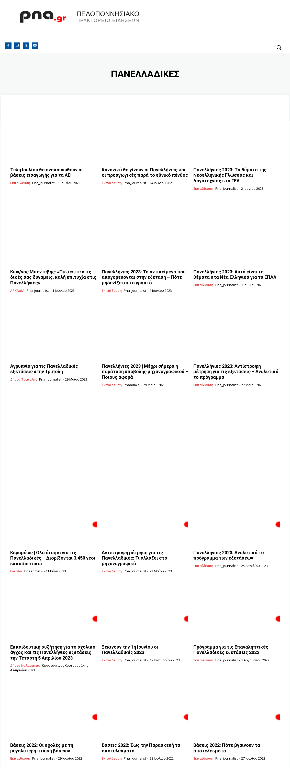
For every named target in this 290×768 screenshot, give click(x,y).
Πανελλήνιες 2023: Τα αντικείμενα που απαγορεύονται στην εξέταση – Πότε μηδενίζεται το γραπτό (138, 273)
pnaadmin (132, 372)
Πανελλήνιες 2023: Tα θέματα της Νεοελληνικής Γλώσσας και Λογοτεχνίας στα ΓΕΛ (235, 174)
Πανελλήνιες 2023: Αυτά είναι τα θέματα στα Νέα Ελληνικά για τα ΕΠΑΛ (235, 270)
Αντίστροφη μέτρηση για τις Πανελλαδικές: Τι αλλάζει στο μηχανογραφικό (143, 541)
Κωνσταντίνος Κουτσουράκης (65, 642)
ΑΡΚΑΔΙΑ (17, 285)
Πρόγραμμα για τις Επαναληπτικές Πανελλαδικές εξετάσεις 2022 (225, 628)
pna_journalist (43, 181)
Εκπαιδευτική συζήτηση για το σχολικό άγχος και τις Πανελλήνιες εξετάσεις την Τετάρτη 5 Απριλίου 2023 (53, 631)
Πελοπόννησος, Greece (210, 24)
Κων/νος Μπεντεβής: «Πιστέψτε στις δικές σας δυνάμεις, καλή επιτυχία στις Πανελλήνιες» (51, 273)
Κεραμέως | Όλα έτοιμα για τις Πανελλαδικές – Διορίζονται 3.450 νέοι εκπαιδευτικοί (52, 541)
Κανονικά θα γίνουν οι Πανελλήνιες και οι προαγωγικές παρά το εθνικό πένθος (139, 171)
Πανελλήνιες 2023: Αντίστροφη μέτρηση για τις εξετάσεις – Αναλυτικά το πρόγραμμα (234, 362)
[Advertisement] (145, 423)
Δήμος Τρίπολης (23, 372)
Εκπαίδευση (20, 181)
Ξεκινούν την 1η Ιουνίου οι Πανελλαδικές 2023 (145, 626)
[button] (279, 47)
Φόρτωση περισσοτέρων (145, 752)
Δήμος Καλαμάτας (25, 643)
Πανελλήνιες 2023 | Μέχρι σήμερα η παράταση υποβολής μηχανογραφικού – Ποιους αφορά (145, 362)
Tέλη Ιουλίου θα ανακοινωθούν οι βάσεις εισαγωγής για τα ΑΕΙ (48, 171)
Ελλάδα (16, 551)
